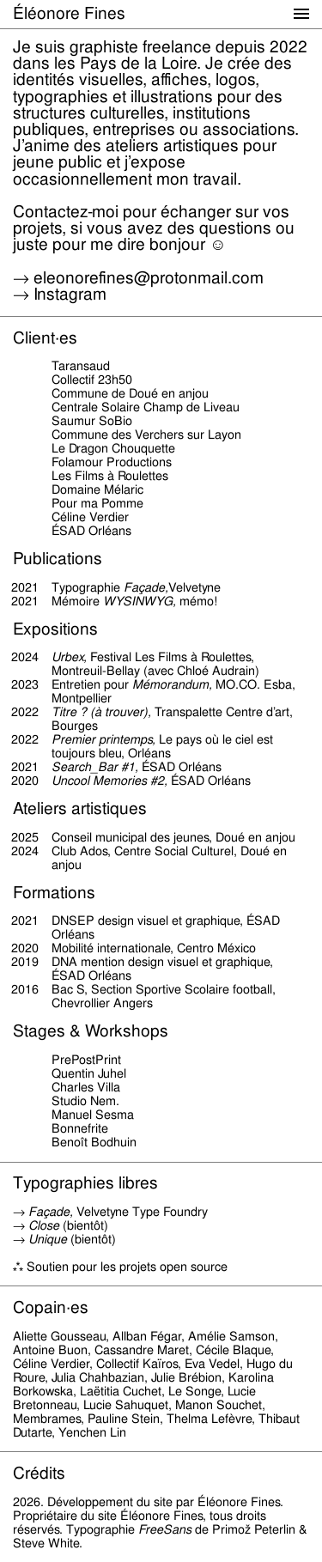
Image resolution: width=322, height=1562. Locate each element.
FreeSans (164, 1529)
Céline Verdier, (53, 1363)
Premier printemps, (103, 739)
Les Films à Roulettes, (194, 657)
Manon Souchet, (220, 1405)
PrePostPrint (86, 1059)
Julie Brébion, (188, 1377)
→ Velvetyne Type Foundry (110, 1211)
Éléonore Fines (69, 13)
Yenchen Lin (92, 1432)
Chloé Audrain (216, 670)
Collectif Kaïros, (138, 1363)
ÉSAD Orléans (91, 975)
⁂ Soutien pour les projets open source (120, 1266)
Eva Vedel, (214, 1363)
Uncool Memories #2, (109, 780)
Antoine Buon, (52, 1350)
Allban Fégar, (148, 1336)
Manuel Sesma (93, 1114)
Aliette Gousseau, (61, 1336)
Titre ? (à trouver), (101, 712)
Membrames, (48, 1418)
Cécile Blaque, (235, 1350)
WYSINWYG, (139, 601)
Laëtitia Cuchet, (122, 1391)
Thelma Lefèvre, (211, 1418)
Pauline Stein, (125, 1418)
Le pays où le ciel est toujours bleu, (162, 746)
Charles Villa (86, 1087)
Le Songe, (196, 1391)
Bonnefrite (80, 1128)
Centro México (216, 948)
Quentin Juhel (89, 1073)
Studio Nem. (85, 1101)
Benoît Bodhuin (94, 1142)
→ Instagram (59, 294)
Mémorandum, (172, 684)
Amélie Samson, (233, 1336)
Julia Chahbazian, (100, 1377)
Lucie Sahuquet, (127, 1405)
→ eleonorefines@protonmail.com (138, 278)
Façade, (146, 587)
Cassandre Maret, (143, 1350)
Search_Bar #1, (95, 767)
